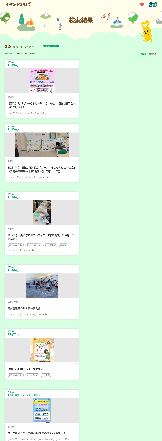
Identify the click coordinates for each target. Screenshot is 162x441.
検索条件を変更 (57, 46)
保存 (47, 97)
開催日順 (152, 54)
